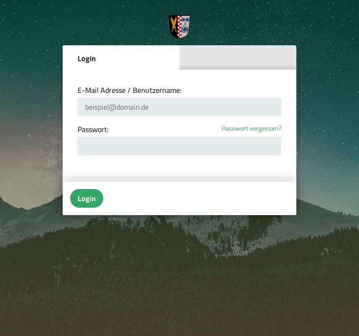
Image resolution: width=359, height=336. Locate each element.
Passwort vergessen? (251, 128)
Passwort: (93, 129)
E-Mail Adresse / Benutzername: (129, 90)
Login (87, 58)
